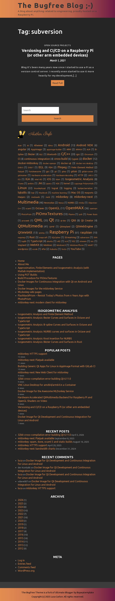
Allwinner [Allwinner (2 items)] (38, 144)
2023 (20, 509)
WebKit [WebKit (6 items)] (34, 243)
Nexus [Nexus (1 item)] (61, 202)
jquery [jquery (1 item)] (49, 182)
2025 (20, 502)
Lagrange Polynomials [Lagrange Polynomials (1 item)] (84, 182)
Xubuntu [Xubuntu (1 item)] (53, 248)
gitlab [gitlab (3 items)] (74, 170)
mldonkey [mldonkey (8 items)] (62, 195)
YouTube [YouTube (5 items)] (76, 247)
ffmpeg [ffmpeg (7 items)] (62, 166)
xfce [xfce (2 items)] (44, 248)
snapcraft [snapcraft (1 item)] (43, 236)
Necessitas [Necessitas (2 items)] (49, 201)
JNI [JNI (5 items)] (40, 182)
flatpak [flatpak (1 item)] (21, 170)
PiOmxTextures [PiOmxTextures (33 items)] (49, 212)
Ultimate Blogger (64, 592)
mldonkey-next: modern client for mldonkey (42, 301)
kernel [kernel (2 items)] (67, 182)
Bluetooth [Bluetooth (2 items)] (52, 153)
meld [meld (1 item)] (48, 196)
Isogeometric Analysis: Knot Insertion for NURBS (45, 337)
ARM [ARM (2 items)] (69, 148)
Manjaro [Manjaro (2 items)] (21, 196)
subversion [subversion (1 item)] (84, 236)
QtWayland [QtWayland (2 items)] (65, 225)
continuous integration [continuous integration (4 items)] (37, 157)
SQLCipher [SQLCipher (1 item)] (56, 236)
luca (20, 459)
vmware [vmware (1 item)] (83, 240)
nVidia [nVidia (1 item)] (81, 202)
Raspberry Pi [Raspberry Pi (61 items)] (62, 231)
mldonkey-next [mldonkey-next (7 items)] (83, 195)
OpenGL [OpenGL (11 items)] (54, 207)
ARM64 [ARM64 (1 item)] (79, 148)
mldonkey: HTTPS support (32, 352)
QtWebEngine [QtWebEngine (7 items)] (84, 225)
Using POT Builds (27, 273)
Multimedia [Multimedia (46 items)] (28, 201)
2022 (20, 512)
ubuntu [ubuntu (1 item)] (50, 240)
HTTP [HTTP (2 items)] (80, 174)
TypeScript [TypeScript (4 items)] (36, 239)
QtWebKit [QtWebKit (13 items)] (25, 231)
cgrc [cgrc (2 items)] (78, 153)
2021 (20, 516)
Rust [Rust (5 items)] (32, 236)
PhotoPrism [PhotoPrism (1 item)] (26, 213)
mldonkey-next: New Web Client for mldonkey (43, 371)
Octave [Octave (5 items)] (39, 207)
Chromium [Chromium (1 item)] (88, 153)
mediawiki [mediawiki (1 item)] (35, 196)
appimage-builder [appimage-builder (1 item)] (54, 148)
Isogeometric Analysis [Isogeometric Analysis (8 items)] (79, 177)
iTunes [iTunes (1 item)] (21, 182)
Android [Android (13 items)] (64, 144)
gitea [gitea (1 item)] (64, 170)
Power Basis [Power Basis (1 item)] (92, 213)
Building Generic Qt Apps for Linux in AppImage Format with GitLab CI (56, 365)
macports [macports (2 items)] (89, 191)
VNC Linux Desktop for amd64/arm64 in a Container (47, 383)
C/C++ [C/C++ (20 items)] (65, 153)
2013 (20, 543)
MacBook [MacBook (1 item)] (43, 192)
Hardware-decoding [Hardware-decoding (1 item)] (64, 174)
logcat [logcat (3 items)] (55, 187)
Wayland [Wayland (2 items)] (22, 244)
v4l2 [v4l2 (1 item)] (59, 240)
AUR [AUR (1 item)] (88, 148)
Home (21, 259)
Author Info (40, 133)
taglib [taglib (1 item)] (23, 240)
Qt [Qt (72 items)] (51, 218)
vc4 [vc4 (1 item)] (66, 240)
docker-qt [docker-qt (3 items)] (66, 162)
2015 (20, 537)
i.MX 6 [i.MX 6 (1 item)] (91, 174)
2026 (20, 498)
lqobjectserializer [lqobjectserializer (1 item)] (85, 187)
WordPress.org (26, 569)
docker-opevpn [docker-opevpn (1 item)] (49, 162)
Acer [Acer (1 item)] (20, 144)
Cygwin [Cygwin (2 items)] (75, 158)
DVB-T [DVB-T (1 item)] (31, 166)
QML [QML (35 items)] (38, 219)
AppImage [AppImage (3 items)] (36, 148)
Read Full (57, 82)
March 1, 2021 (57, 60)
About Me (23, 263)
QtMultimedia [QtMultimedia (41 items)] (30, 224)
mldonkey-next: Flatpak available (36, 358)
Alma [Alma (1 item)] (50, 144)
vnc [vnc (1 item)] (92, 240)
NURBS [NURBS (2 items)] (71, 201)
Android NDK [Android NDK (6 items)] (84, 144)
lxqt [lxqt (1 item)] (32, 192)
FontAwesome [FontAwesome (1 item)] (35, 170)
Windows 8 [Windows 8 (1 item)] (61, 244)
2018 (20, 526)
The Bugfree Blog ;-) (56, 5)
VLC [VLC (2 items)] (73, 240)
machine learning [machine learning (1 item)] (59, 192)
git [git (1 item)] (55, 170)
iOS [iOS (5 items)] (49, 177)
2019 (20, 523)
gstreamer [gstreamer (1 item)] (22, 174)
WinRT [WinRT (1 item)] (91, 244)
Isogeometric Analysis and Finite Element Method (45, 313)
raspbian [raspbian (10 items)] (86, 231)
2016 (20, 533)
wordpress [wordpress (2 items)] (23, 248)
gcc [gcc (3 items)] (48, 170)
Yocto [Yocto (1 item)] (64, 248)
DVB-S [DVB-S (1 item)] (20, 166)
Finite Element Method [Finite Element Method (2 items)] (82, 166)
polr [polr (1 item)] (81, 213)
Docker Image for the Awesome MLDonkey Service (46, 390)
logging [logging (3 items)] (68, 187)
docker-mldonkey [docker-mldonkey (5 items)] (28, 161)
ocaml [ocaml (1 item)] (28, 207)
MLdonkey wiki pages (30, 290)
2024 (20, 505)
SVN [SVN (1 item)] (95, 236)
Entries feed (24, 562)
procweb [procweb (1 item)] (25, 219)
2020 (20, 519)
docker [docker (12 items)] (87, 157)
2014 (20, 540)
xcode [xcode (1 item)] (35, 248)
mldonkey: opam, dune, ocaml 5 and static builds (45, 440)
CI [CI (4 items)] (19, 157)
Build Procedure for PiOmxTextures (37, 277)
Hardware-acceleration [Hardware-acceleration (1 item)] (42, 174)
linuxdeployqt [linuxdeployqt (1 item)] (40, 187)
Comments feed (27, 566)
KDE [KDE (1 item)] (58, 182)
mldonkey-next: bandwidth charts (36, 447)
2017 (20, 530)
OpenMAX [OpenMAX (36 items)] (75, 207)
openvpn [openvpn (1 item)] (93, 207)
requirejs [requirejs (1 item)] (21, 236)
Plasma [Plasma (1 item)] (72, 213)
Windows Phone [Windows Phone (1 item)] (77, 244)
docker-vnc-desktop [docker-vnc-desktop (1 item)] (84, 162)
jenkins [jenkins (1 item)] (31, 182)
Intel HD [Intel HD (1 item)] (38, 178)
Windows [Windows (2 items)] (47, 244)
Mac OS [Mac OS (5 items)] (75, 191)
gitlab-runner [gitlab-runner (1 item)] (87, 170)
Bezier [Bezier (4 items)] (31, 153)
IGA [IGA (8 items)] (27, 177)
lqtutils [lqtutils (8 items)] (22, 191)
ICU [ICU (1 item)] (19, 178)
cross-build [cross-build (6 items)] (60, 157)
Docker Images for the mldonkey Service (40, 287)
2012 (20, 547)
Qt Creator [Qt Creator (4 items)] (87, 219)
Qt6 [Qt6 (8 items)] (73, 219)
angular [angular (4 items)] (22, 148)
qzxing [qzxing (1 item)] (41, 232)
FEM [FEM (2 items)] (51, 166)
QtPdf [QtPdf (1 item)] (51, 225)
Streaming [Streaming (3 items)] (70, 236)
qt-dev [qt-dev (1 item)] (63, 219)
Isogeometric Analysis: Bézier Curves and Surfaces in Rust (50, 340)
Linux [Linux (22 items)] (22, 187)
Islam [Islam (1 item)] (58, 178)
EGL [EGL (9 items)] (41, 166)
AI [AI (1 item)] (28, 144)
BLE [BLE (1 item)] (41, 153)
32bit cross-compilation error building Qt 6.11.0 (44, 377)
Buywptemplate (85, 592)
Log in (21, 559)
